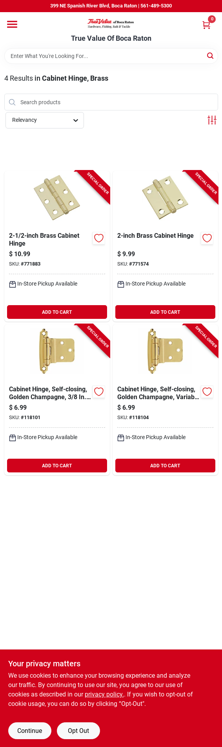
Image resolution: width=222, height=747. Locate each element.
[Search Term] (111, 56)
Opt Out (78, 730)
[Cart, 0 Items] (206, 25)
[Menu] (12, 24)
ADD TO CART (57, 312)
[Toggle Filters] (212, 120)
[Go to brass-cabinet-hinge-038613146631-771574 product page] (165, 246)
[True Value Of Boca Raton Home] (111, 23)
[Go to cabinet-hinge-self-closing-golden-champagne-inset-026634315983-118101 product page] (57, 399)
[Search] (211, 55)
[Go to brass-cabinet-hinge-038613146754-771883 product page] (57, 246)
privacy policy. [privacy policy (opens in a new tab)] (104, 694)
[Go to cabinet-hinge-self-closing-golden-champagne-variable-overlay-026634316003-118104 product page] (165, 399)
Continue (29, 730)
